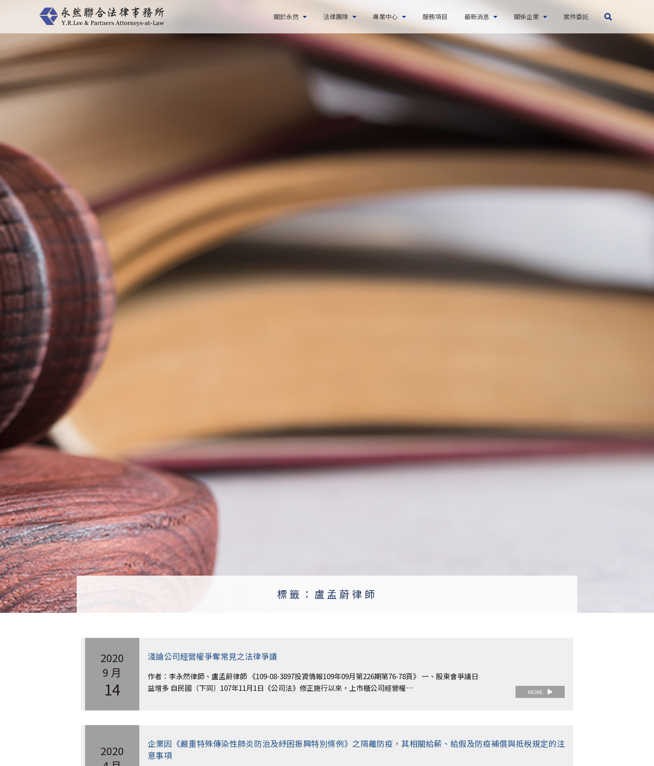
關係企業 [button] (530, 17)
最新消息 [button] (480, 17)
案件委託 (576, 16)
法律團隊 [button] (339, 17)
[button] (608, 17)
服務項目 (435, 16)
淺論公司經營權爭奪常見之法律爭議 (216, 656)
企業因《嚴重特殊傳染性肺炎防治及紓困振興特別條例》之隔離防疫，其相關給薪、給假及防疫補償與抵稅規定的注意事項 (356, 748)
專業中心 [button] (389, 17)
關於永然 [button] (290, 17)
